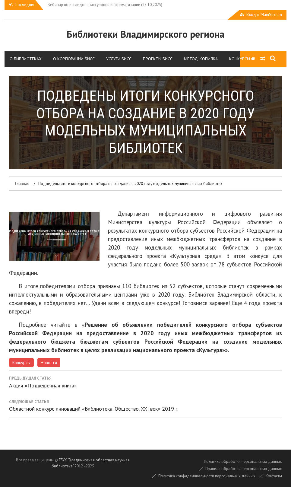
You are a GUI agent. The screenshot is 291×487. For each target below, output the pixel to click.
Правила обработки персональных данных (243, 468)
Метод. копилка (201, 59)
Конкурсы (239, 59)
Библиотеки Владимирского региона (145, 34)
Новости (49, 362)
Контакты (274, 476)
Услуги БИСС (118, 59)
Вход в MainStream (264, 14)
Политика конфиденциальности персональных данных (206, 476)
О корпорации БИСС (74, 59)
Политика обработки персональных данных (243, 461)
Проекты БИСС (157, 59)
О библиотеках (26, 59)
